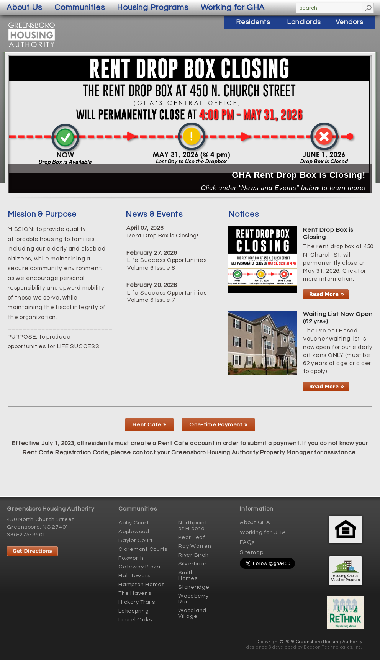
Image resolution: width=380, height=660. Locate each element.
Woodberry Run (193, 598)
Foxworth (131, 558)
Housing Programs (152, 7)
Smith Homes (188, 575)
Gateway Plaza (139, 567)
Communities (79, 7)
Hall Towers (134, 575)
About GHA (255, 522)
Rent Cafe (147, 424)
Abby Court (133, 523)
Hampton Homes (141, 584)
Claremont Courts (142, 549)
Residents (253, 22)
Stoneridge (194, 587)
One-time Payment (215, 424)
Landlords (304, 22)
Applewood (133, 531)
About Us (24, 7)
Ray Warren (194, 546)
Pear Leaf (191, 537)
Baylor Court (135, 540)
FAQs (247, 542)
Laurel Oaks (135, 619)
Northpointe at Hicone (194, 525)
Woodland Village (192, 613)
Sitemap (251, 552)
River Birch (193, 555)
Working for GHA (263, 532)
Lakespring (133, 611)
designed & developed (271, 647)
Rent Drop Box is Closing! (162, 236)
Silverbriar (192, 564)
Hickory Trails (136, 602)
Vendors (350, 22)
